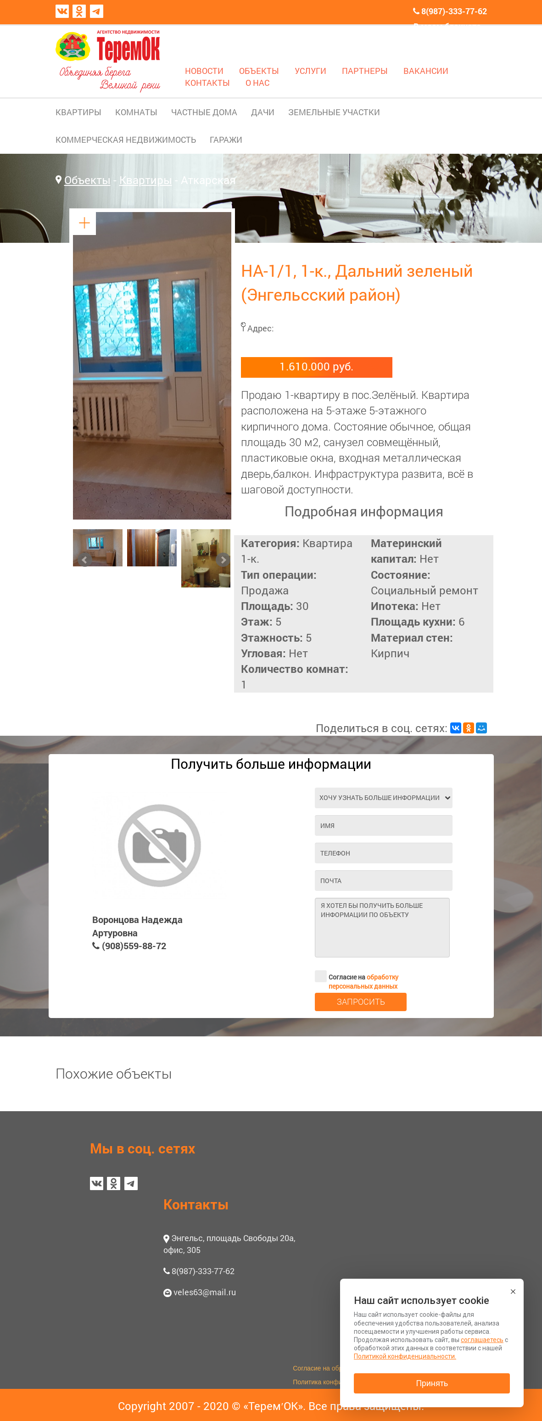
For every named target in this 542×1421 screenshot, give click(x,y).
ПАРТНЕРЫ (365, 70)
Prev (85, 560)
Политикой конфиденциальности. (405, 1356)
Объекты (87, 180)
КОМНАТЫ (136, 111)
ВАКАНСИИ (425, 70)
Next (223, 560)
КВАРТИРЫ (78, 111)
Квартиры (145, 180)
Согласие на (356, 976)
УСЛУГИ (310, 70)
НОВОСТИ (204, 70)
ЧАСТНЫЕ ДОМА (204, 111)
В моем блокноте (447, 26)
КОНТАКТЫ (207, 82)
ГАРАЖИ (226, 139)
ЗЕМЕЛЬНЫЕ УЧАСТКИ (334, 111)
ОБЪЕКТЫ (259, 70)
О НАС (257, 82)
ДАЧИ (262, 111)
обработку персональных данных (363, 981)
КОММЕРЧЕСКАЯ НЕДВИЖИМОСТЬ (126, 139)
